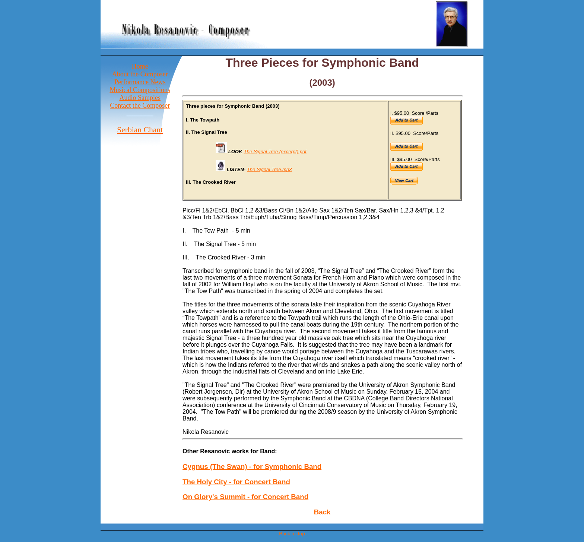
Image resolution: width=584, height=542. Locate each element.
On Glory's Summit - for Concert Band (245, 497)
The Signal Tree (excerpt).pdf (275, 151)
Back (322, 512)
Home (140, 66)
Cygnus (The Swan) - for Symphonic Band (251, 466)
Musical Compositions (140, 90)
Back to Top (292, 533)
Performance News (139, 82)
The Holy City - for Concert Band (236, 482)
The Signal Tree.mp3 (269, 169)
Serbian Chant (140, 129)
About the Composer (140, 74)
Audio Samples (140, 97)
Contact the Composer (140, 105)
